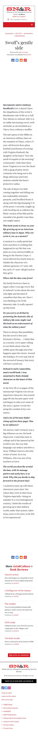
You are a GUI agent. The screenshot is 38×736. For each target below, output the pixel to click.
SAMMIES (7, 711)
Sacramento (9, 33)
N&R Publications (9, 715)
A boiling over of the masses (18, 590)
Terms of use (8, 728)
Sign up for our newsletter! (19, 655)
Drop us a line (7, 693)
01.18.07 (16, 615)
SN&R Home (7, 705)
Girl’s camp (10, 622)
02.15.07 (19, 33)
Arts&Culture (28, 33)
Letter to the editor (9, 696)
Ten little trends (12, 638)
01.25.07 (16, 596)
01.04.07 (16, 631)
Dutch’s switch (11, 574)
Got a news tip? (7, 700)
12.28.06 (16, 644)
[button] (32, 24)
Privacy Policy (8, 725)
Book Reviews (20, 36)
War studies (10, 604)
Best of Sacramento (10, 708)
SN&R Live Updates (19, 16)
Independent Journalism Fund (14, 718)
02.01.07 (16, 583)
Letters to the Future (11, 721)
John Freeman (23, 52)
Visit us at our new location (19, 681)
